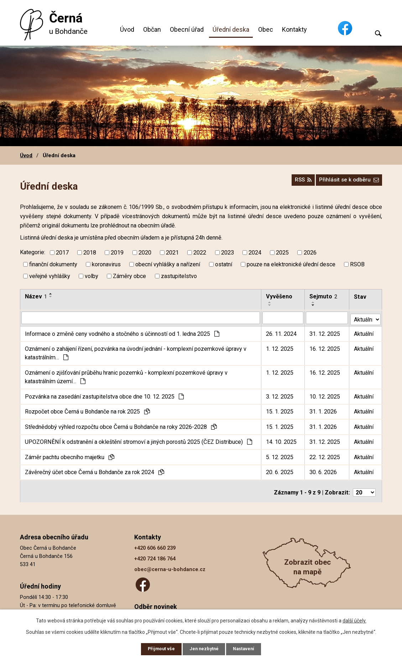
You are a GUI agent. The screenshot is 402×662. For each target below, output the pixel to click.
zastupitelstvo (179, 276)
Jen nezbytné (204, 648)
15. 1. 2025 (280, 410)
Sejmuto (324, 296)
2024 (255, 252)
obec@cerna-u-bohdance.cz (169, 566)
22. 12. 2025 (325, 455)
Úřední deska (231, 29)
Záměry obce (129, 276)
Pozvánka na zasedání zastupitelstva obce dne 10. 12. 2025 (104, 394)
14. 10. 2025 (281, 440)
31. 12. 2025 (325, 332)
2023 (227, 252)
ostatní (223, 264)
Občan (152, 29)
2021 (172, 252)
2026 (310, 252)
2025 (282, 252)
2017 (62, 252)
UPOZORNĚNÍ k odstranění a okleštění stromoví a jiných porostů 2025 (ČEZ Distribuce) (138, 440)
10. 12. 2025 (325, 394)
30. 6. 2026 (323, 470)
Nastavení (247, 648)
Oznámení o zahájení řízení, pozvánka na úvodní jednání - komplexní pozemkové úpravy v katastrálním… (135, 351)
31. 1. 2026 (323, 410)
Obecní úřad (187, 29)
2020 (145, 252)
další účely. (354, 619)
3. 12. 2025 (280, 394)
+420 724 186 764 (155, 555)
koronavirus (106, 264)
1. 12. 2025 (280, 347)
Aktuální (364, 332)
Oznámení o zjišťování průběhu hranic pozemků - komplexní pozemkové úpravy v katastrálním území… (126, 375)
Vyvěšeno (279, 296)
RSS (295, 182)
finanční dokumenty (53, 264)
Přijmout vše (158, 648)
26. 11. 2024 (281, 332)
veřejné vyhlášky (49, 276)
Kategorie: (32, 252)
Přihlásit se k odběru (346, 182)
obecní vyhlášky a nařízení (167, 264)
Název (36, 296)
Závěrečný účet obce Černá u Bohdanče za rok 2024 (94, 470)
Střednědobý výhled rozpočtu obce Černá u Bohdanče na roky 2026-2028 (121, 425)
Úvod (127, 29)
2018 (89, 252)
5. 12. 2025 (280, 455)
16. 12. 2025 (325, 347)
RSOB (357, 264)
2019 (117, 252)
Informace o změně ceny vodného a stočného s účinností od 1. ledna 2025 (122, 332)
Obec (265, 29)
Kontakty (294, 29)
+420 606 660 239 (155, 544)
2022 (199, 252)
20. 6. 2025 (280, 470)
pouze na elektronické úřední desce (291, 264)
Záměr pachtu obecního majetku (69, 455)
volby (91, 276)
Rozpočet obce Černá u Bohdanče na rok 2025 (87, 410)
